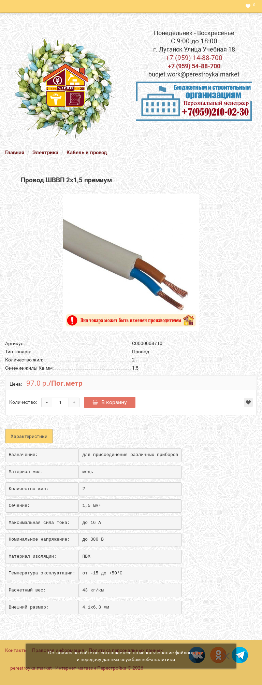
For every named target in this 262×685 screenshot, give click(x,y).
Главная (14, 152)
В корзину (109, 402)
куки (198, 652)
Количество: (23, 402)
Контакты (16, 650)
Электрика (45, 152)
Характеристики (29, 436)
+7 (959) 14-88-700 (194, 58)
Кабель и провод (87, 152)
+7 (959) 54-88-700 (194, 66)
